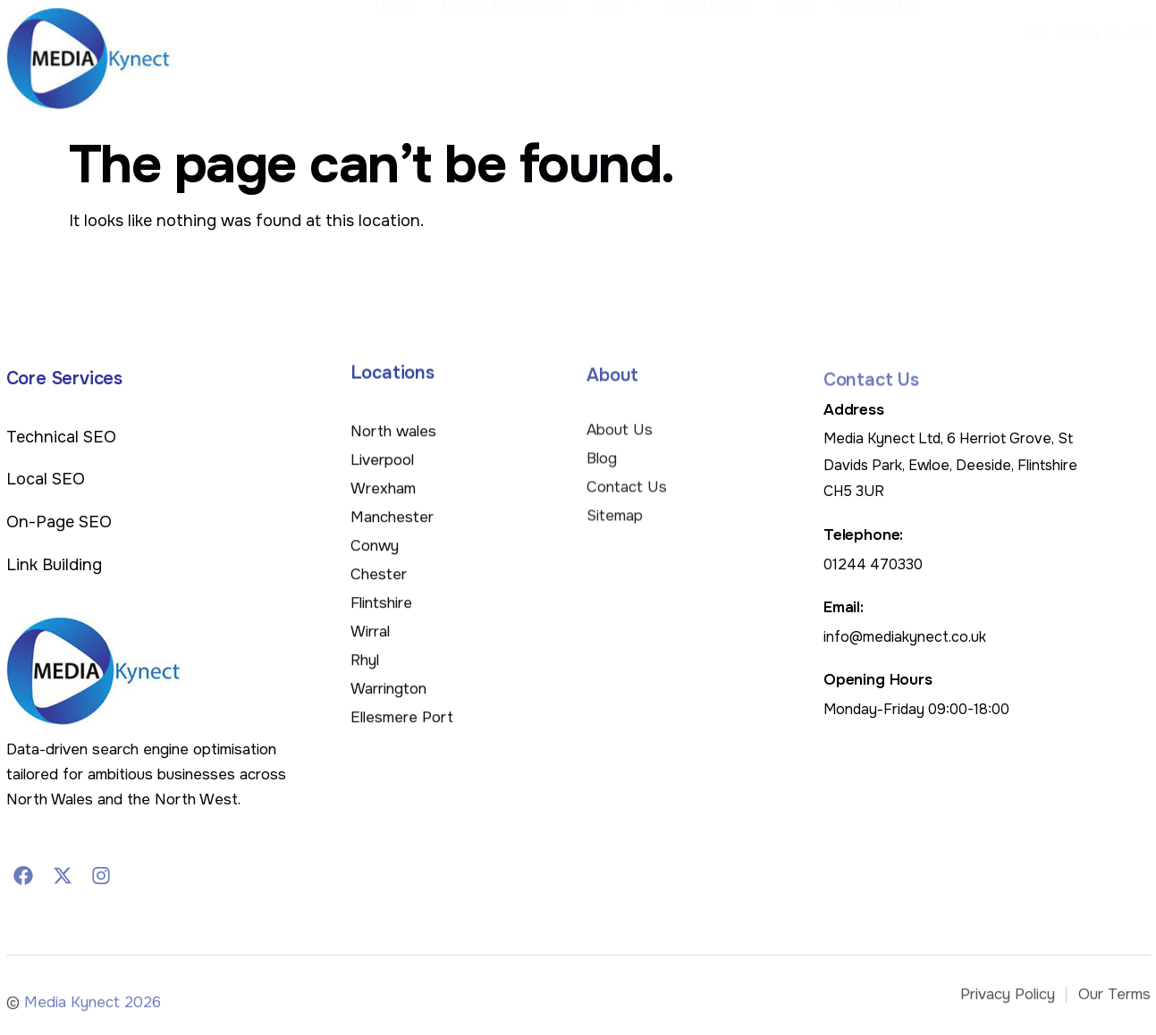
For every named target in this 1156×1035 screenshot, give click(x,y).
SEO (615, 56)
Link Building (54, 565)
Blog (794, 55)
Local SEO (45, 479)
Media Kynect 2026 (92, 1008)
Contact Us (876, 55)
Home (395, 55)
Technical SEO (61, 437)
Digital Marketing (503, 55)
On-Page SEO (59, 522)
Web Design (709, 55)
